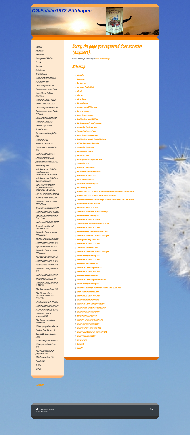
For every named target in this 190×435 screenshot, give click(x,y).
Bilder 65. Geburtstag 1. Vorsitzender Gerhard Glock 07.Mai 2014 (99, 288)
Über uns (80, 95)
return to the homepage (102, 59)
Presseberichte (82, 340)
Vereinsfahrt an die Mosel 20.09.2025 (89, 123)
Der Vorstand (81, 83)
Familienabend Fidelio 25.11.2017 (88, 228)
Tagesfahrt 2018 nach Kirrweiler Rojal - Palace (93, 224)
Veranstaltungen (82, 103)
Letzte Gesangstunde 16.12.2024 (87, 135)
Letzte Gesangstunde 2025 (85, 115)
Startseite (80, 75)
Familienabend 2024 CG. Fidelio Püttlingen (91, 139)
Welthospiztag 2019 (84, 187)
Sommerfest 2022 (83, 163)
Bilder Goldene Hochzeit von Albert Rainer (91, 308)
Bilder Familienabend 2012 (86, 336)
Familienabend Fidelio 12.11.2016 (88, 244)
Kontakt (79, 348)
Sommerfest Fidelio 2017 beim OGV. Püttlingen (93, 236)
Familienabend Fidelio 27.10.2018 (88, 220)
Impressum (81, 79)
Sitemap (51, 409)
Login (152, 409)
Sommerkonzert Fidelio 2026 (87, 107)
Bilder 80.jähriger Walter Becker (88, 312)
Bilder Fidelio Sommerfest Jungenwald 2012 (92, 332)
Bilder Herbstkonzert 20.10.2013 (88, 300)
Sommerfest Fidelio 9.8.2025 (87, 127)
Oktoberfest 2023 (83, 155)
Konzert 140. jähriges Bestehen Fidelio (90, 320)
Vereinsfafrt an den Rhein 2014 (87, 276)
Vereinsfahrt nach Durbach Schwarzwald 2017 (92, 232)
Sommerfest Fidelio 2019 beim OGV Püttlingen (92, 211)
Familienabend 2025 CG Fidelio (87, 119)
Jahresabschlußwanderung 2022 (87, 183)
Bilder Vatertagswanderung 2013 (88, 324)
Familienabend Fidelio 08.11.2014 (88, 272)
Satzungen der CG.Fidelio (85, 87)
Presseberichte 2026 (84, 111)
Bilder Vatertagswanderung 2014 (88, 284)
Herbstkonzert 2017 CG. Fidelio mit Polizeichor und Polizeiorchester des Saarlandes (105, 191)
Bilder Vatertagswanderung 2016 (88, 256)
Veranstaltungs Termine (85, 151)
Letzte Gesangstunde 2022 (85, 179)
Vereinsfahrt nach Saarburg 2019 (88, 215)
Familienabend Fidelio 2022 (86, 175)
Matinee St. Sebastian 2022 (86, 167)
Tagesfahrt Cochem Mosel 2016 (87, 248)
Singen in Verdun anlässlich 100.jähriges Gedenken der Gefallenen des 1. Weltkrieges (105, 199)
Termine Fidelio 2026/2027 (86, 131)
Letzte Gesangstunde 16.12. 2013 (88, 292)
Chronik (79, 91)
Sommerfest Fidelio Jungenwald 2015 (89, 268)
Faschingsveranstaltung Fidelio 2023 (89, 159)
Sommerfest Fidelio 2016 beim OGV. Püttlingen (93, 252)
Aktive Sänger (82, 99)
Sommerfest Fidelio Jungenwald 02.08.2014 (92, 280)
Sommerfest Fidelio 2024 (85, 147)
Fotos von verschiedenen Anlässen (88, 203)
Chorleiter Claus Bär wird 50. (87, 316)
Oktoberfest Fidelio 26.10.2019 (87, 207)
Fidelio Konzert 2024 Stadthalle (88, 143)
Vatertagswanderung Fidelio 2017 (88, 240)
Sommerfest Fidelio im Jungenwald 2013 (90, 304)
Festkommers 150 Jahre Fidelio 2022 (89, 171)
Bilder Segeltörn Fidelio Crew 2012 (89, 328)
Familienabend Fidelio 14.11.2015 (88, 260)
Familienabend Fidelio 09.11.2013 (88, 296)
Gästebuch (80, 344)
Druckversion (42, 409)
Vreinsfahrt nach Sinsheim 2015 (87, 264)
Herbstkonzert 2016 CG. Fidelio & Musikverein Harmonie (96, 195)
